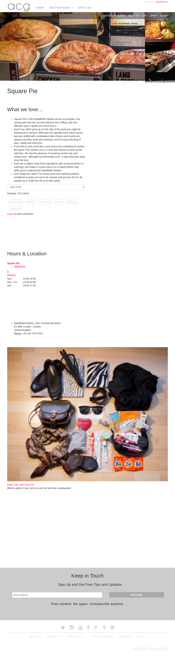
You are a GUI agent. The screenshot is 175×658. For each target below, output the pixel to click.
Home (40, 7)
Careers (125, 637)
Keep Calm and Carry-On (20, 484)
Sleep (164, 15)
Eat (144, 15)
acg (19, 5)
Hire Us (140, 637)
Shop (153, 15)
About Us (35, 637)
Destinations (61, 7)
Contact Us (54, 637)
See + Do (133, 15)
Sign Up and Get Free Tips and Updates (90, 584)
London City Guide (112, 15)
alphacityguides (150, 648)
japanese (162, 1)
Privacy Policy (76, 637)
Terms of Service (103, 637)
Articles (85, 7)
